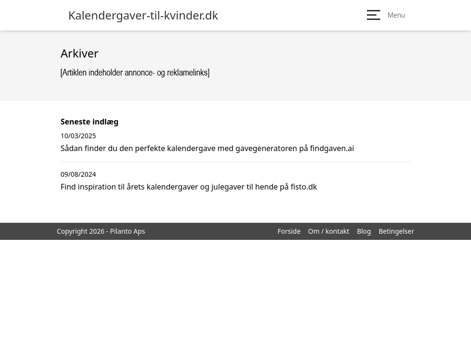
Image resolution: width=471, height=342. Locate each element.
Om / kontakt (328, 231)
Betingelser (396, 231)
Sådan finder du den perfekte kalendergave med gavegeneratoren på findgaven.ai (207, 148)
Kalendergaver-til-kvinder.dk (143, 15)
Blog (364, 231)
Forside (289, 231)
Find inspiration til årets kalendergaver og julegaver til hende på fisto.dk (189, 186)
